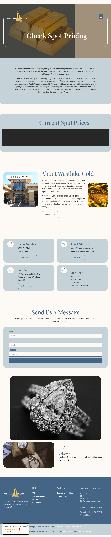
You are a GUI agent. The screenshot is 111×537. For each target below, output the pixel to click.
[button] (101, 16)
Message (12, 350)
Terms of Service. (84, 532)
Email (11, 341)
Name (11, 332)
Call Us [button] (62, 460)
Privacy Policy (67, 532)
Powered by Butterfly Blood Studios (69, 527)
